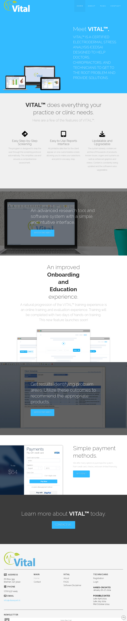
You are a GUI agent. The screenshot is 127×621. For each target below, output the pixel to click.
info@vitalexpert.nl (12, 600)
